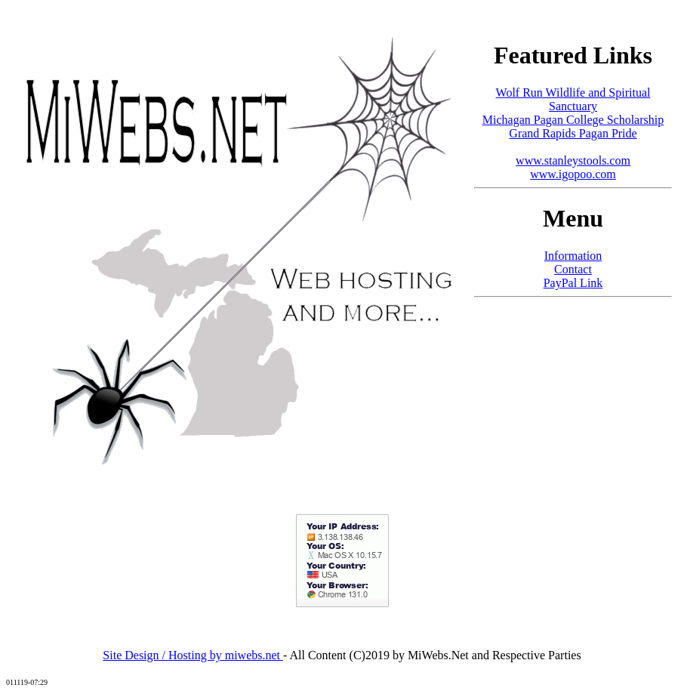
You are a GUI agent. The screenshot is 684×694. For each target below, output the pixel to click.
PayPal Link (573, 282)
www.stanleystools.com (573, 160)
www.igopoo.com (573, 174)
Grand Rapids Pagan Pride (572, 133)
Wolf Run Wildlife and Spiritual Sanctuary (573, 99)
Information (573, 255)
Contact (573, 269)
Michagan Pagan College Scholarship (573, 119)
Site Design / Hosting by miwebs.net (193, 655)
